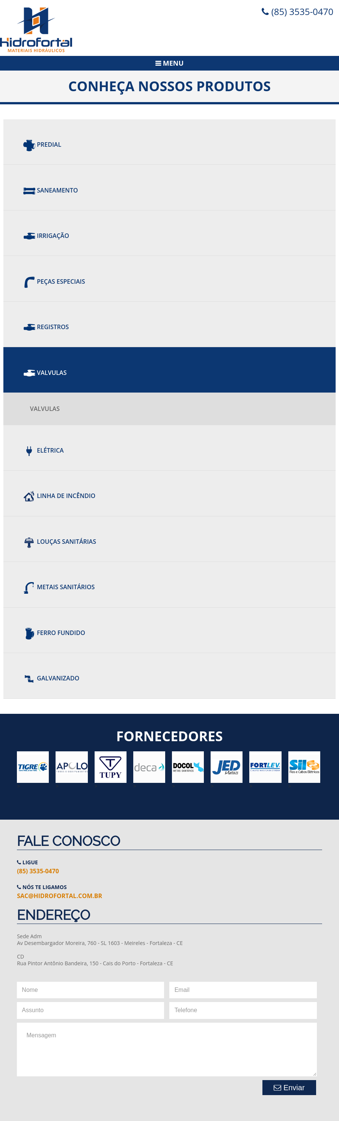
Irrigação (46, 236)
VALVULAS (45, 409)
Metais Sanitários (59, 587)
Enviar (289, 1087)
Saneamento (50, 190)
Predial (42, 144)
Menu (169, 63)
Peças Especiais (54, 281)
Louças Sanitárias (59, 541)
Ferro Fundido (54, 633)
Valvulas (44, 373)
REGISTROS (46, 327)
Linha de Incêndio (59, 496)
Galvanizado (51, 678)
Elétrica (43, 450)
